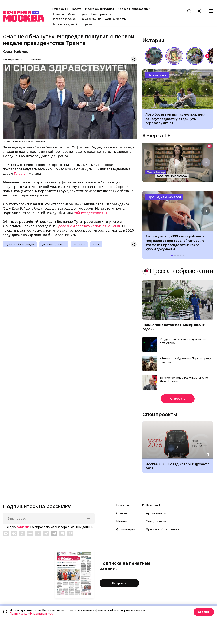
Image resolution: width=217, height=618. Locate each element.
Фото (74, 14)
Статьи (121, 513)
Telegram (21, 173)
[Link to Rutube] (62, 533)
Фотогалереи (125, 529)
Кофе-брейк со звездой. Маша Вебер (177, 162)
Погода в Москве (66, 19)
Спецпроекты (103, 14)
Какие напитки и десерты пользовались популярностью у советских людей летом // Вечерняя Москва (174, 56)
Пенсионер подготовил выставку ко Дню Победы (184, 379)
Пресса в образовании (136, 9)
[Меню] (210, 10)
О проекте (177, 398)
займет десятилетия (90, 213)
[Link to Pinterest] (70, 533)
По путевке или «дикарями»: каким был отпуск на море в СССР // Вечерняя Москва (154, 56)
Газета (79, 9)
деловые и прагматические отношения (89, 226)
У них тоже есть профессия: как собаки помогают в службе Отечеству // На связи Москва (195, 56)
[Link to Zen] (30, 533)
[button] (207, 56)
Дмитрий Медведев (20, 244)
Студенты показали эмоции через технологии (183, 341)
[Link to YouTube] (38, 533)
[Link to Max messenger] (6, 533)
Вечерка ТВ (62, 9)
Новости (60, 14)
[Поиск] (189, 10)
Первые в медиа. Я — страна (74, 24)
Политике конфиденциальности (33, 613)
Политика (35, 59)
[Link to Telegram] (46, 533)
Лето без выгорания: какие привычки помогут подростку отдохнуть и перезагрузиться (177, 89)
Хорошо (203, 612)
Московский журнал (102, 9)
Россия (80, 244)
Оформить (119, 583)
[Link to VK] (14, 533)
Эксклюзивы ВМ (93, 19)
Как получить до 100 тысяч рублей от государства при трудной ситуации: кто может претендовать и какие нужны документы (177, 211)
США (98, 244)
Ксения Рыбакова (15, 52)
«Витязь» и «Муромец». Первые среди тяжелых (185, 360)
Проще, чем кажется (164, 197)
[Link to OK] (22, 533)
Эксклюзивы (157, 75)
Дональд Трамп (54, 244)
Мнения (121, 521)
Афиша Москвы (118, 19)
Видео (85, 14)
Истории (153, 40)
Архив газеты (156, 513)
